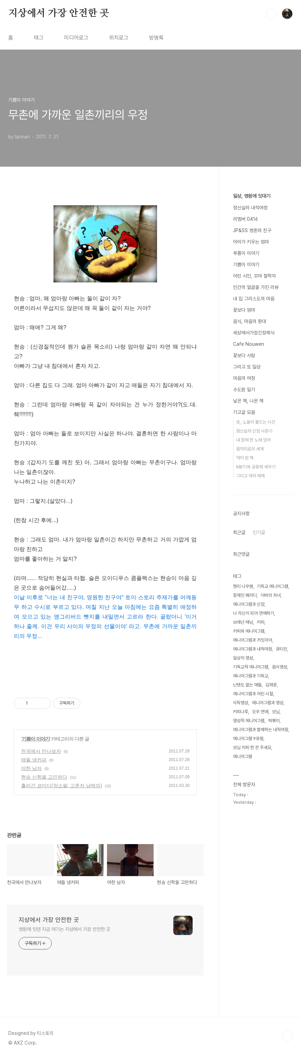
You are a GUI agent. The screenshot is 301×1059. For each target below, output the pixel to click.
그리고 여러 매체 (250, 475)
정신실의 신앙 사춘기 (254, 431)
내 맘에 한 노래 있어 (253, 440)
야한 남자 (31, 768)
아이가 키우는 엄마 (251, 242)
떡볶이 (274, 720)
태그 (38, 37)
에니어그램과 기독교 (250, 675)
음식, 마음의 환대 (249, 321)
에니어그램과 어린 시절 (253, 693)
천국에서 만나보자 (41, 751)
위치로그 (118, 37)
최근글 (239, 532)
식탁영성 (240, 702)
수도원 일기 (244, 389)
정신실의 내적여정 (250, 207)
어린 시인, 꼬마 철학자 (254, 276)
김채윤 (271, 684)
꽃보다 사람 (244, 355)
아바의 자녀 (271, 595)
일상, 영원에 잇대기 (251, 196)
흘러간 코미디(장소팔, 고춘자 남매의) (61, 785)
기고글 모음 (244, 412)
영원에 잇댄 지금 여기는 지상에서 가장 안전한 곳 (64, 929)
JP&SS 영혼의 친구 (252, 230)
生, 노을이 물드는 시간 (255, 422)
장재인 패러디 (245, 595)
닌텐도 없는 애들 (247, 684)
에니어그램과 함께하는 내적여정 (260, 729)
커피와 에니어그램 (248, 631)
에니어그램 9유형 (248, 738)
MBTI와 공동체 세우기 (255, 466)
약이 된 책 (244, 457)
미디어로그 (76, 37)
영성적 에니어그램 (248, 720)
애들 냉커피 (34, 759)
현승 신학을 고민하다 (44, 777)
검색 (271, 14)
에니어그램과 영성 (267, 702)
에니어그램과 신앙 (248, 604)
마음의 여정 (244, 378)
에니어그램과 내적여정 (252, 649)
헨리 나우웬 (243, 586)
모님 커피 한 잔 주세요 (252, 747)
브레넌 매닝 (243, 622)
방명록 (156, 37)
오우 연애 (260, 711)
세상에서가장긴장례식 (253, 332)
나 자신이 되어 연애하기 (253, 613)
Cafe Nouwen (248, 344)
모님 (276, 711)
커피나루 (240, 711)
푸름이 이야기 (246, 253)
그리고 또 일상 (247, 367)
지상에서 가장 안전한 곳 (58, 13)
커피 (260, 622)
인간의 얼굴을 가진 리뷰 (256, 287)
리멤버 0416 (245, 219)
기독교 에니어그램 (272, 586)
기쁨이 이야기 (36, 738)
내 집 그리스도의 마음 (253, 298)
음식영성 (279, 666)
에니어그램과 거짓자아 (252, 640)
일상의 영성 (243, 658)
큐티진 (281, 649)
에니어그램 (242, 756)
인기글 (259, 532)
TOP (287, 1035)
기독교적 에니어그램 (250, 666)
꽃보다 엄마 (244, 310)
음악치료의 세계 (250, 448)
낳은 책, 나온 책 (248, 401)
